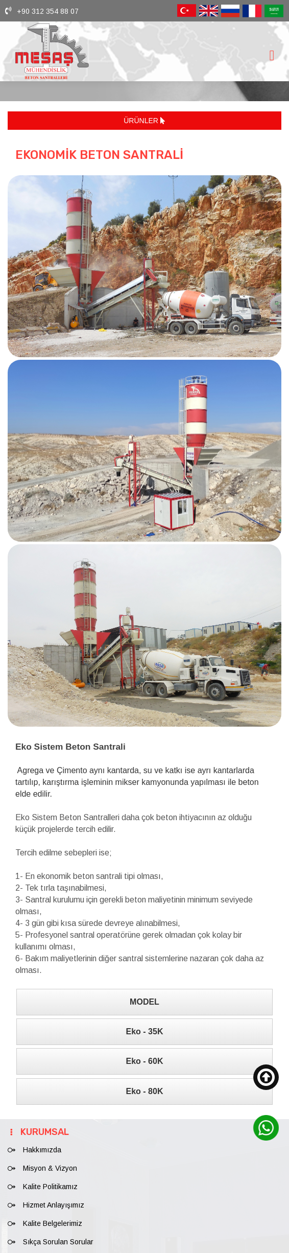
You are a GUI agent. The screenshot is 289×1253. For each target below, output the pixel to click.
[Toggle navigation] (271, 55)
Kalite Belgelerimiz (52, 1217)
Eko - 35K (144, 1025)
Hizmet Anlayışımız (53, 1199)
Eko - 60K (144, 1055)
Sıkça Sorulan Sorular (58, 1236)
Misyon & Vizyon (50, 1162)
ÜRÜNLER (144, 121)
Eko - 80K (144, 1085)
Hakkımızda (42, 1144)
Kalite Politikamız (50, 1180)
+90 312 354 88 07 (48, 11)
